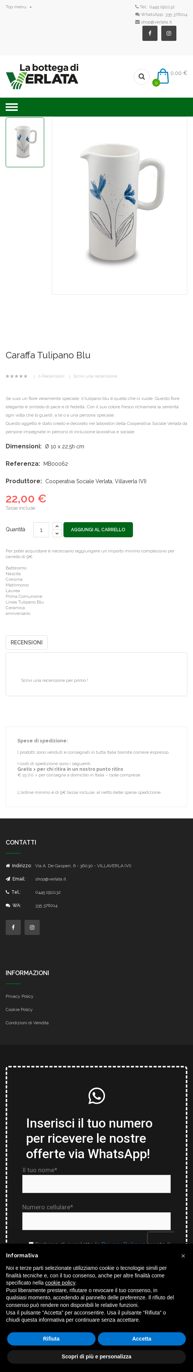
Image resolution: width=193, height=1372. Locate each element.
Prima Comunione (24, 596)
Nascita (13, 573)
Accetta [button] (141, 1339)
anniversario (18, 613)
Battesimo (16, 568)
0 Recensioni (51, 376)
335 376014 (176, 14)
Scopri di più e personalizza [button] (96, 1356)
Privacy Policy (20, 996)
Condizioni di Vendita (27, 1022)
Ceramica (15, 607)
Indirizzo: (19, 865)
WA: (13, 905)
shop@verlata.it (156, 22)
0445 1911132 (162, 6)
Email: (15, 879)
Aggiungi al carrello (98, 529)
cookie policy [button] (60, 1283)
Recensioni (27, 642)
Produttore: (24, 481)
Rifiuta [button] (51, 1339)
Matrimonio (17, 585)
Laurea (13, 590)
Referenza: (23, 464)
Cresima (14, 579)
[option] (25, 142)
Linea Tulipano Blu (25, 602)
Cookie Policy (19, 1009)
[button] (183, 1256)
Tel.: (13, 892)
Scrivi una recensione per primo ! (54, 680)
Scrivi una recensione (95, 376)
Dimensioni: (24, 446)
